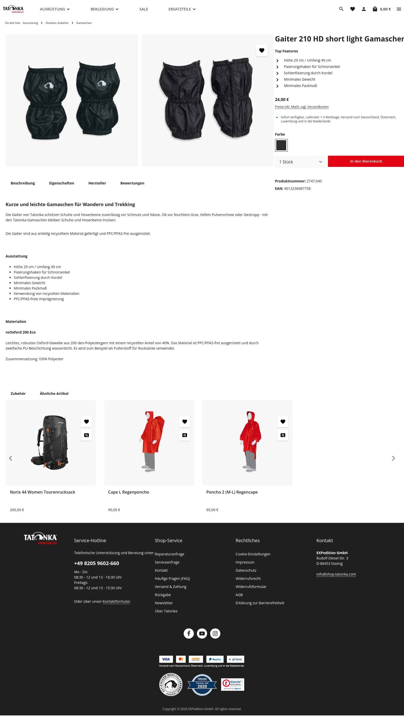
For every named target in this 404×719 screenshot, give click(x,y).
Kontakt (161, 575)
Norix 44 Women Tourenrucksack (42, 497)
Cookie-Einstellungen (252, 559)
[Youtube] (202, 639)
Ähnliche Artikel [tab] (52, 398)
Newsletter (163, 608)
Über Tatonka (165, 616)
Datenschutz (245, 575)
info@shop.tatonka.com (335, 579)
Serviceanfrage (167, 567)
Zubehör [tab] (18, 398)
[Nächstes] (393, 463)
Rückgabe (163, 600)
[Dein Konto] (364, 11)
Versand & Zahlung (170, 592)
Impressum (244, 567)
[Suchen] (341, 11)
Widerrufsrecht (247, 584)
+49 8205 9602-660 (96, 568)
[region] (140, 106)
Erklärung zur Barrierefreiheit (258, 608)
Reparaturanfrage (169, 559)
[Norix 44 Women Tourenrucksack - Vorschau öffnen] (86, 440)
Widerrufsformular (250, 592)
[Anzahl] (300, 167)
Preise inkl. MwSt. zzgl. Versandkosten (301, 112)
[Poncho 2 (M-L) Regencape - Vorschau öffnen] (282, 440)
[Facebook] (189, 639)
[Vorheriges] (11, 463)
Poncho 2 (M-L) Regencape (232, 497)
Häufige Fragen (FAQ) (172, 584)
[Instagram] (215, 639)
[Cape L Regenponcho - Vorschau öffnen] (184, 440)
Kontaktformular (113, 606)
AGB (239, 600)
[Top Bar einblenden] (399, 11)
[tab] (22, 188)
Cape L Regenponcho (129, 497)
